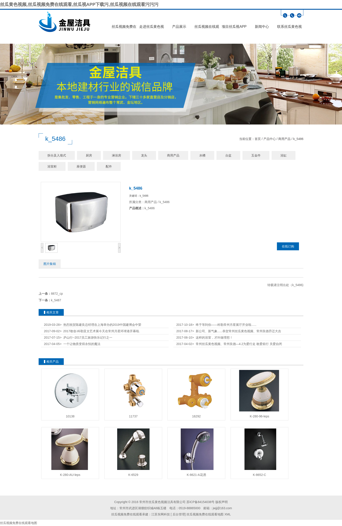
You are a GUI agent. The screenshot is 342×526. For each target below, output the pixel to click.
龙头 (144, 155)
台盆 (228, 155)
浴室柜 (52, 166)
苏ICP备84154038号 (200, 502)
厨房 (89, 155)
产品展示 (179, 26)
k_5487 (56, 300)
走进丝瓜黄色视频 (151, 28)
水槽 (202, 155)
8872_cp (57, 293)
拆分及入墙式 (56, 155)
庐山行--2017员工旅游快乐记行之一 (86, 337)
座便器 (81, 166)
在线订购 (288, 246)
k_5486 (298, 139)
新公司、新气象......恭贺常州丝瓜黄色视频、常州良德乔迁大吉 (236, 331)
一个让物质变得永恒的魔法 (80, 344)
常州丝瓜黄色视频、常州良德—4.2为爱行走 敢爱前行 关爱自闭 (237, 344)
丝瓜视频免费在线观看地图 (205, 514)
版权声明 (221, 502)
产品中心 (269, 139)
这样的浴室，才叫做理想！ (212, 337)
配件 (109, 166)
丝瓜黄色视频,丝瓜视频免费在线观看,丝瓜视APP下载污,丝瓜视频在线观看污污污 (79, 4)
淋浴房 (116, 155)
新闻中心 (262, 26)
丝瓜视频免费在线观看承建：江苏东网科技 (140, 514)
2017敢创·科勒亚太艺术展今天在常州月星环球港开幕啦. (100, 331)
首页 (258, 139)
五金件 (256, 155)
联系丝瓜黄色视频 (289, 28)
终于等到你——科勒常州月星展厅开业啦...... (224, 324)
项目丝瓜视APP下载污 (234, 28)
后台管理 (178, 514)
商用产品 (284, 139)
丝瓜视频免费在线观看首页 (124, 28)
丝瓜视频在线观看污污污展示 (206, 28)
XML (227, 514)
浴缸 (283, 155)
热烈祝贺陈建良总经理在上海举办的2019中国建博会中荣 (100, 324)
